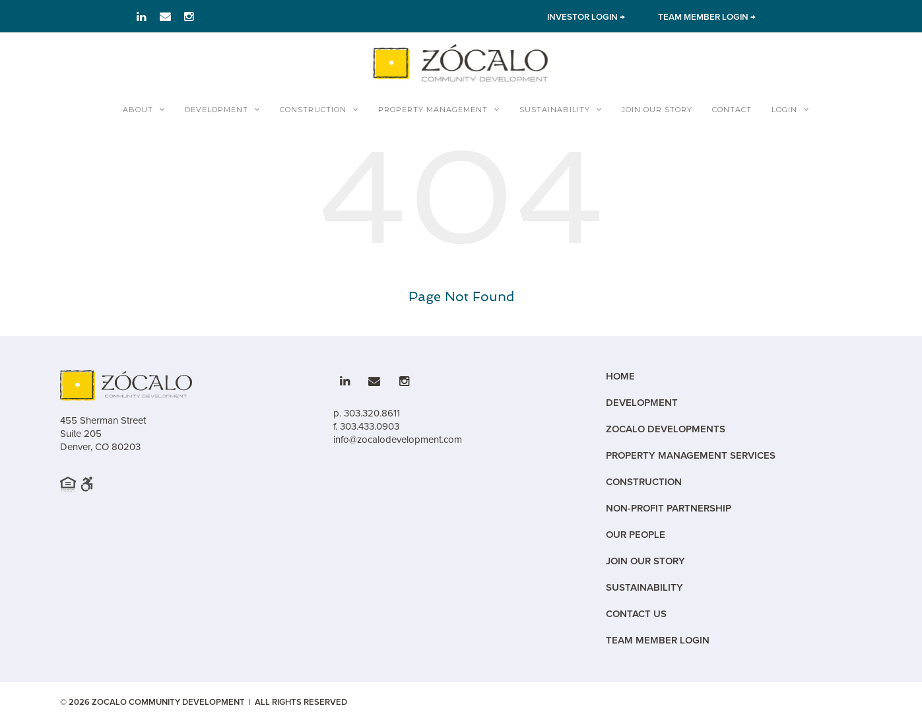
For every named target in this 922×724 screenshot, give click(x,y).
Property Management (433, 109)
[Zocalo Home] (461, 62)
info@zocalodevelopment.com (397, 439)
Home (620, 376)
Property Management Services (690, 456)
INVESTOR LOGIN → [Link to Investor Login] (586, 17)
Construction (313, 109)
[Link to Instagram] (189, 16)
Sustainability (554, 109)
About (138, 109)
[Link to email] (165, 16)
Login (784, 109)
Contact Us (636, 614)
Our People (635, 535)
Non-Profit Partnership (668, 508)
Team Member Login (657, 640)
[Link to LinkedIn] (142, 16)
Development (216, 109)
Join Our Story (657, 109)
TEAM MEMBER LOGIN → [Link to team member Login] (707, 17)
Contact (732, 109)
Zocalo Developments (665, 429)
